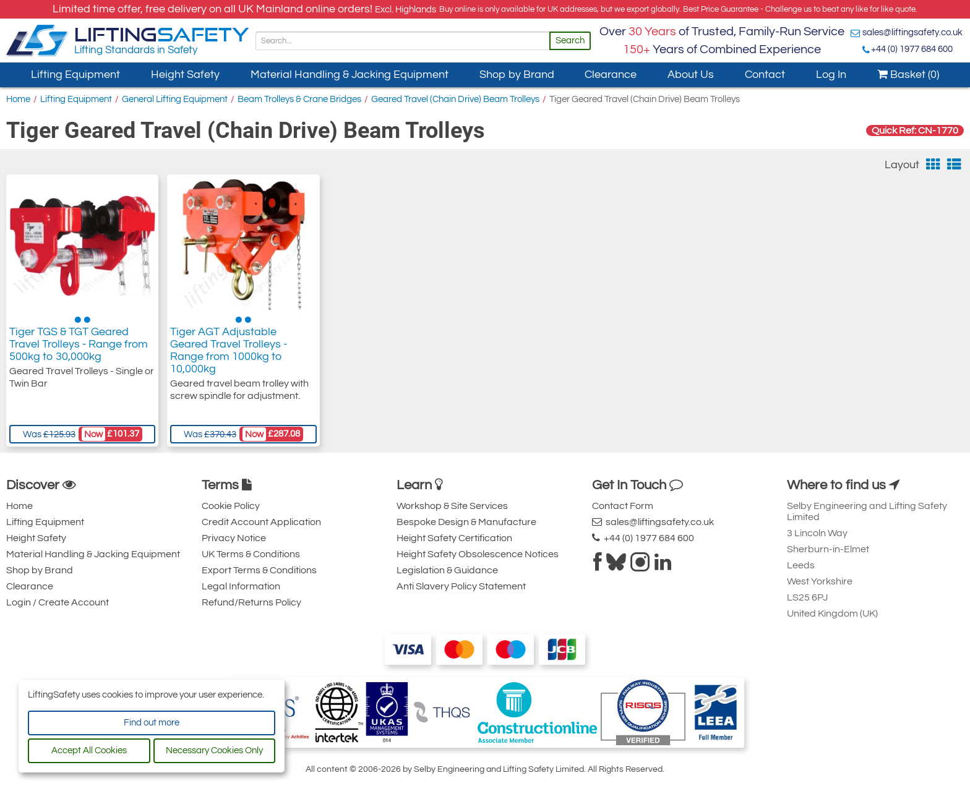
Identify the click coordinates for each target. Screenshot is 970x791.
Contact (765, 74)
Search (570, 40)
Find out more (151, 722)
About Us (690, 74)
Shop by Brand (516, 74)
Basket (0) (908, 74)
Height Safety (185, 74)
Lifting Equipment (75, 74)
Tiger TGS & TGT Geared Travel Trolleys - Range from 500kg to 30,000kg (78, 344)
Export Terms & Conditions (259, 570)
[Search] (402, 41)
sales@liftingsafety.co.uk (912, 32)
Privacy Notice (234, 538)
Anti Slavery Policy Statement (461, 586)
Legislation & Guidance (447, 570)
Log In (831, 74)
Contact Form (622, 506)
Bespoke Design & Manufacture (466, 522)
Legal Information (241, 586)
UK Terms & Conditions (251, 554)
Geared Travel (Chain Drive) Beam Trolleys (455, 99)
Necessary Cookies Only (214, 750)
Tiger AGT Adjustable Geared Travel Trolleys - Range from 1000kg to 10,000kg (228, 350)
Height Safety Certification (454, 538)
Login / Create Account (57, 602)
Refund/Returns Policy (251, 602)
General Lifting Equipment (175, 99)
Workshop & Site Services (452, 506)
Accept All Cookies (89, 750)
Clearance (611, 74)
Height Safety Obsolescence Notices (478, 554)
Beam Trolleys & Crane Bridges (299, 99)
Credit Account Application (261, 522)
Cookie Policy (231, 506)
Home (18, 99)
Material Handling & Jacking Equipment (350, 74)
